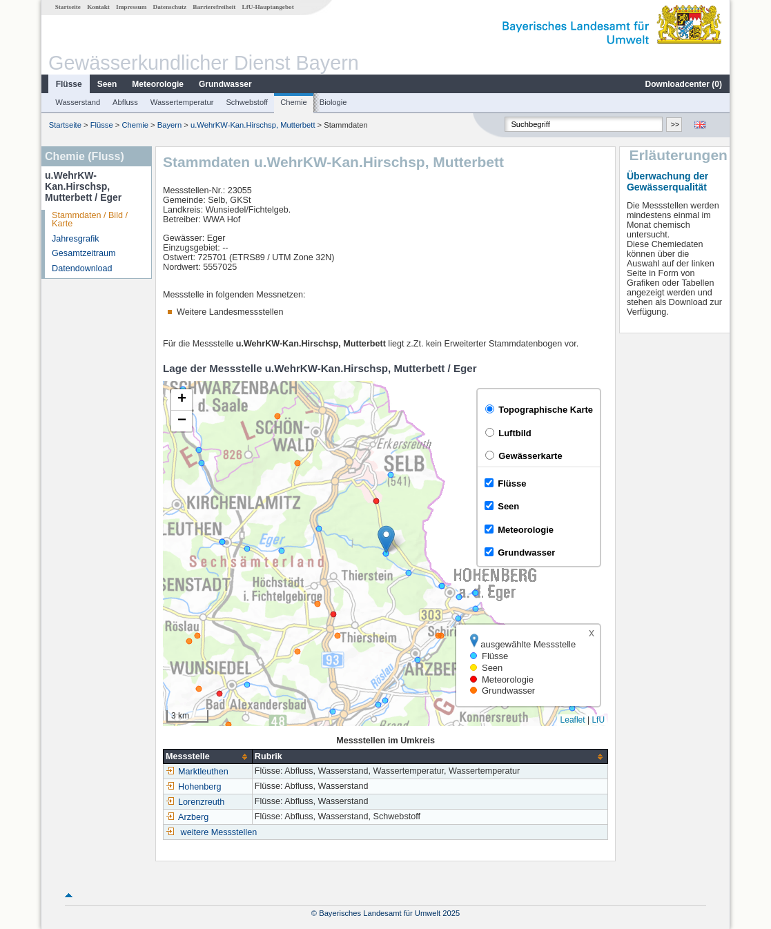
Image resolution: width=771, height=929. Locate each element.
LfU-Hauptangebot (268, 6)
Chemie (293, 102)
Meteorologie (158, 84)
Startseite (68, 6)
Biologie (333, 102)
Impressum (131, 6)
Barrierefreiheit (214, 6)
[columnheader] (208, 757)
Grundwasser (225, 84)
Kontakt (98, 6)
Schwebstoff (247, 102)
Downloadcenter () (683, 84)
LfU (598, 720)
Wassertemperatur (182, 102)
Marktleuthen (197, 771)
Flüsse (69, 84)
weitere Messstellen (219, 832)
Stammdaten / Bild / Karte (90, 220)
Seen (107, 84)
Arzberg (187, 817)
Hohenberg (193, 787)
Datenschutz (170, 6)
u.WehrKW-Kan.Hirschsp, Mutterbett (253, 125)
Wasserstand (77, 102)
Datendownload (82, 268)
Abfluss (125, 102)
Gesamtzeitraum (83, 253)
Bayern (169, 125)
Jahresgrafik (75, 239)
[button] (386, 539)
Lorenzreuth (195, 802)
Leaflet (572, 720)
